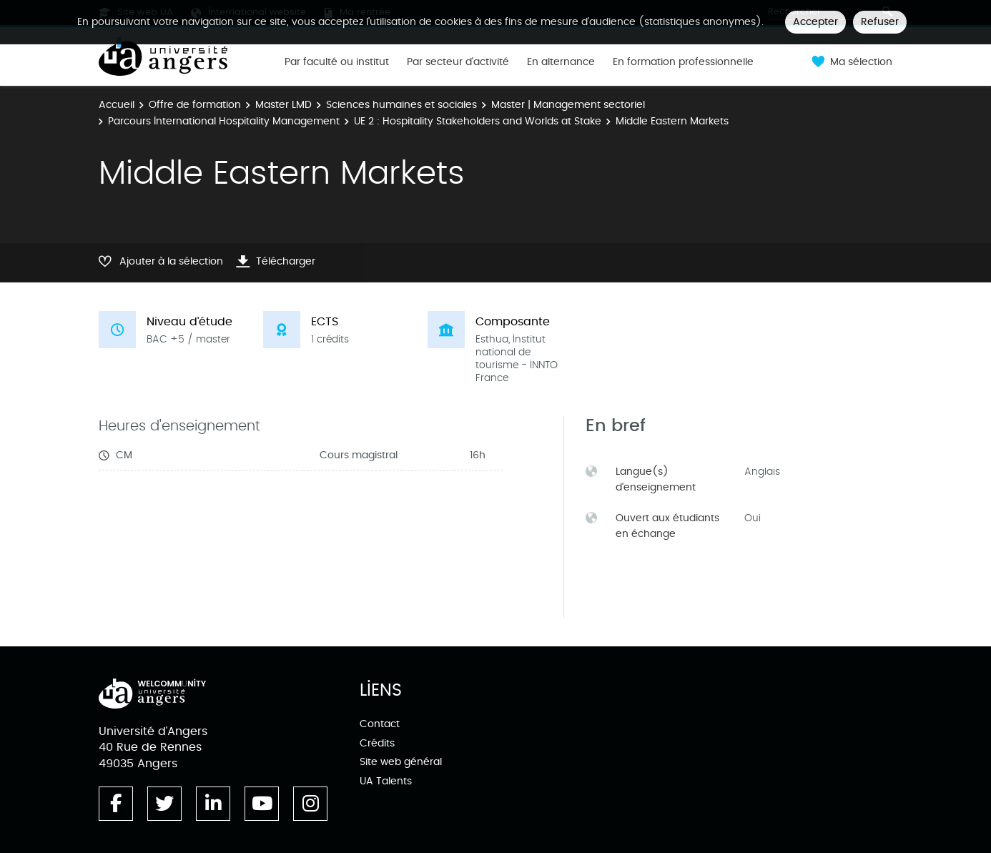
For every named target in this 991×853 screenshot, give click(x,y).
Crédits (377, 743)
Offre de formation (195, 104)
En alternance (561, 62)
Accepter (815, 21)
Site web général (401, 761)
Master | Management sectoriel (568, 104)
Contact (380, 723)
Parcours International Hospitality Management (224, 121)
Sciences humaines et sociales (401, 104)
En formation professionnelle (683, 62)
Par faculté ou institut (337, 62)
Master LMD (283, 104)
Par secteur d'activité (458, 62)
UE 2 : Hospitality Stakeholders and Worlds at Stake (477, 121)
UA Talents (386, 781)
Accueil (116, 104)
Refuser (880, 21)
